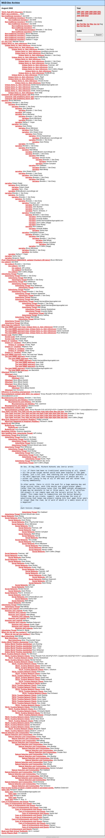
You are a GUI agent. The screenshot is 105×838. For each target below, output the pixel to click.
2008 (78, 16)
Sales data (6, 790)
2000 (95, 12)
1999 (91, 12)
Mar (84, 24)
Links (79, 39)
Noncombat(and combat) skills (13, 408)
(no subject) (6, 262)
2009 (82, 16)
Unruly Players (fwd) (9, 833)
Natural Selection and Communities (15, 733)
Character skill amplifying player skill (16, 95)
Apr (88, 24)
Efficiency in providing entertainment (16, 392)
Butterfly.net (6, 423)
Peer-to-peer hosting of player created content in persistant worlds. (28, 788)
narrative (5, 101)
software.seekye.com (52, 837)
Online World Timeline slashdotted (15, 642)
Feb (81, 24)
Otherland (5, 372)
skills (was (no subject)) (11, 325)
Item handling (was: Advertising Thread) (17, 433)
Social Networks (8, 516)
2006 (95, 14)
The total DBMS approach (11, 355)
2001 (99, 12)
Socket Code (6, 335)
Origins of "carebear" (10, 341)
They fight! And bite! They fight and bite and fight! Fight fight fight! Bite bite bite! (33, 412)
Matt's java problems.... (11, 14)
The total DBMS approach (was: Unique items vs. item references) (27, 327)
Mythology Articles (9, 431)
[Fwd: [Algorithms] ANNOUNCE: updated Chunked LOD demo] (26, 260)
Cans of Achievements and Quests (15, 802)
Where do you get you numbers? (14, 632)
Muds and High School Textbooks (15, 831)
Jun (95, 24)
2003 (82, 14)
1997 (82, 12)
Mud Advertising (8, 636)
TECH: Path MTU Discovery (12, 12)
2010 (87, 16)
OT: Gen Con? (7, 42)
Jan (78, 24)
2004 (87, 14)
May (91, 24)
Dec (88, 26)
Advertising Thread (9, 274)
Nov (85, 26)
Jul (98, 24)
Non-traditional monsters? (12, 16)
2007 (99, 14)
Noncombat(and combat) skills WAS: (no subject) (21, 394)
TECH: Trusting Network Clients (14, 654)
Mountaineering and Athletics (13, 398)
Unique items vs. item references (14, 43)
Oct (81, 26)
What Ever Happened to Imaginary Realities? (19, 420)
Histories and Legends (10, 609)
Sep (78, 26)
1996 (78, 12)
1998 (87, 12)
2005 (91, 14)
